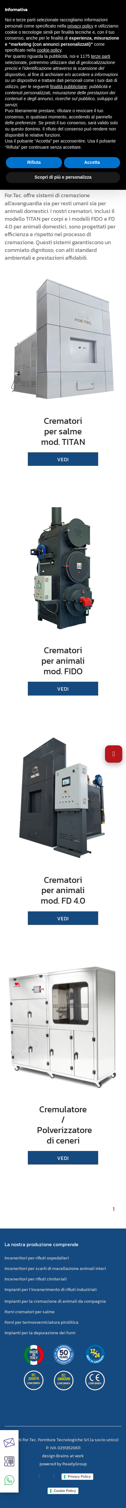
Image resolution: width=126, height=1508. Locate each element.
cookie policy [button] (49, 50)
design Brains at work (63, 1456)
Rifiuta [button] (34, 162)
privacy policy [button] (80, 25)
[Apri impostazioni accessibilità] (113, 754)
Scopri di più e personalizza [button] (63, 177)
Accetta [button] (92, 162)
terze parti (100, 56)
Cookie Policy (65, 1491)
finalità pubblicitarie (68, 86)
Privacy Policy (79, 1476)
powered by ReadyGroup (63, 1464)
